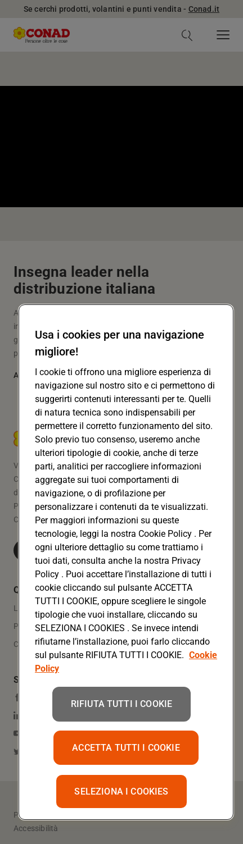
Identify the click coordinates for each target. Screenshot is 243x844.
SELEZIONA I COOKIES (121, 791)
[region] (126, 562)
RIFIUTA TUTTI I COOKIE (122, 704)
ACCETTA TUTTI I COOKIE (126, 747)
